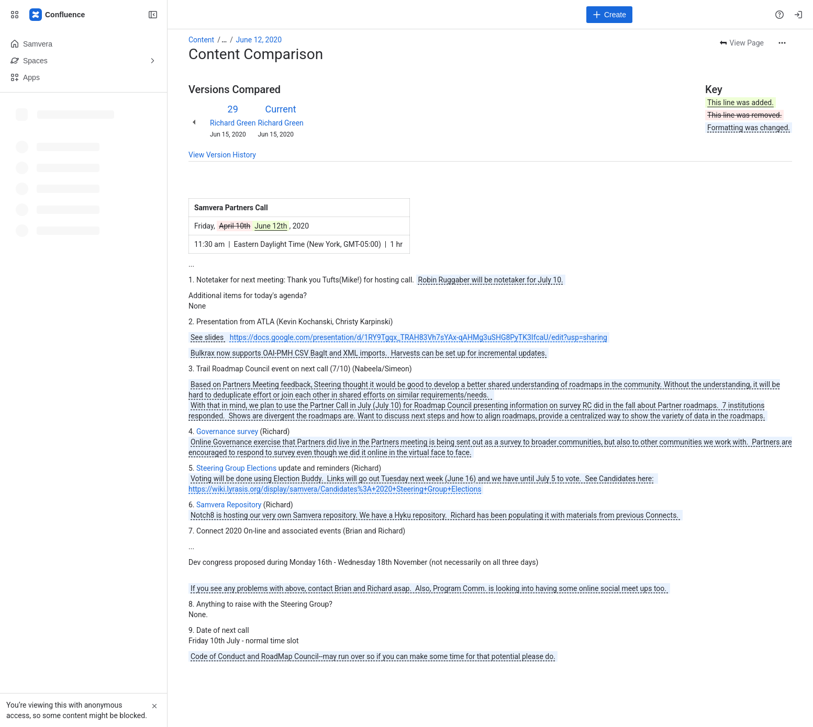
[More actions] (782, 43)
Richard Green (232, 123)
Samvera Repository (228, 505)
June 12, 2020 (259, 40)
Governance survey (227, 431)
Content (201, 40)
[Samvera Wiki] (57, 14)
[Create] (609, 14)
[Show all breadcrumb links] (224, 40)
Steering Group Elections (236, 468)
